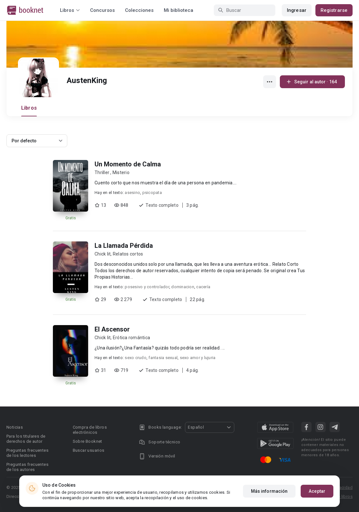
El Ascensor (112, 329)
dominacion (182, 286)
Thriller (102, 172)
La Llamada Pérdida (124, 245)
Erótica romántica (131, 337)
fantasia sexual (163, 357)
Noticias (14, 427)
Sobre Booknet (87, 441)
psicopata (152, 192)
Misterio (121, 172)
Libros (29, 108)
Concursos (102, 10)
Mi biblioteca (178, 10)
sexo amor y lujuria (198, 357)
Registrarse (334, 10)
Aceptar (317, 491)
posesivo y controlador (147, 286)
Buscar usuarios (88, 450)
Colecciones (139, 10)
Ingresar (296, 10)
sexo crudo (135, 357)
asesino (132, 192)
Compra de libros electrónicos (90, 430)
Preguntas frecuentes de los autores (27, 467)
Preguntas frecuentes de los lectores (27, 453)
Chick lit (103, 253)
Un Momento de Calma (128, 164)
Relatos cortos (128, 253)
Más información (269, 491)
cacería (203, 286)
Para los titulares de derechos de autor (25, 439)
